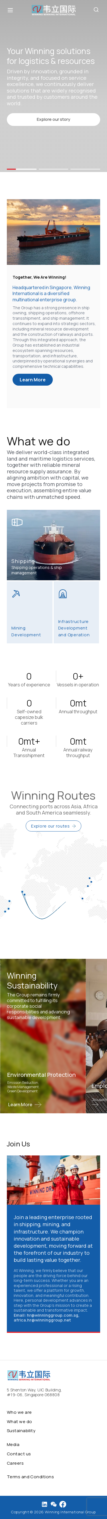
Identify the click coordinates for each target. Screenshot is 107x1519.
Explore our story (53, 119)
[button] (22, 169)
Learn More (33, 380)
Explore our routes (53, 826)
